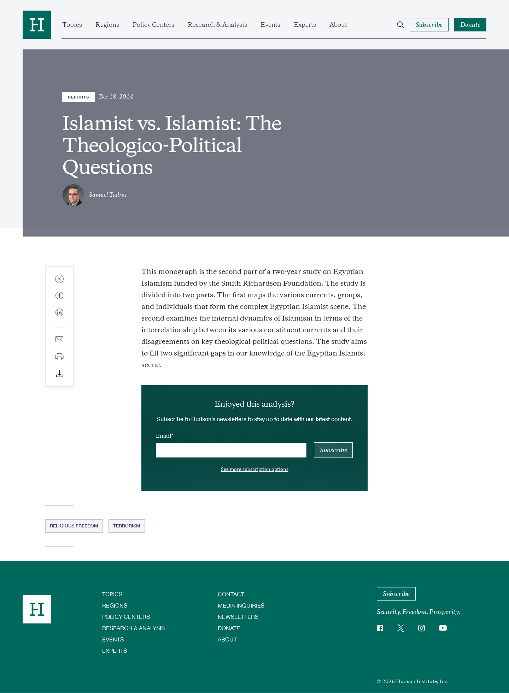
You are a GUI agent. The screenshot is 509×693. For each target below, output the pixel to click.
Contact (231, 594)
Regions (107, 24)
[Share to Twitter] (59, 279)
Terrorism (126, 525)
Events (270, 24)
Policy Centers (153, 24)
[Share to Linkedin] (59, 318)
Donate (229, 628)
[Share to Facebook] (59, 296)
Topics (72, 24)
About (338, 24)
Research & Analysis (217, 24)
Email (163, 436)
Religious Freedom (74, 525)
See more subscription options (254, 469)
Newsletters (238, 616)
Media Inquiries (241, 605)
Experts (305, 24)
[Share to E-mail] (59, 340)
